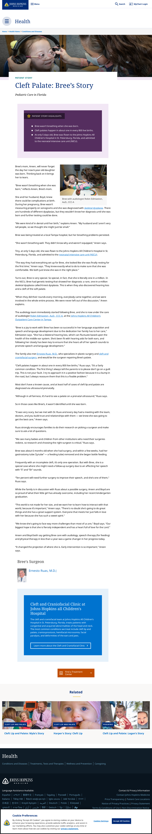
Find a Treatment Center (71, 673)
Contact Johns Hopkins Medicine (133, 794)
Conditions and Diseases (32, 31)
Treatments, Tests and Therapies (47, 763)
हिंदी (43, 807)
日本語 (5, 803)
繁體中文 (27, 794)
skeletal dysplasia (93, 208)
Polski (64, 803)
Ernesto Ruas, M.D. (47, 353)
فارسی (35, 807)
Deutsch (53, 803)
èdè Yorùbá (69, 799)
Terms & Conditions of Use (106, 807)
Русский (62, 795)
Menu (35, 5)
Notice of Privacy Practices (115, 803)
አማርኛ (17, 794)
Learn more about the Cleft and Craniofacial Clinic (59, 645)
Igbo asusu (54, 799)
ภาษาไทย (17, 807)
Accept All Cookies (121, 823)
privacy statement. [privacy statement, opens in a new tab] (70, 830)
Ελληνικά (74, 803)
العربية (43, 803)
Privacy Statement (140, 803)
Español (6, 794)
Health (23, 21)
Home (4, 31)
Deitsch (52, 807)
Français (39, 794)
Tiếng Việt (18, 799)
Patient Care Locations (138, 799)
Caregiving (100, 763)
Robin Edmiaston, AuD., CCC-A (46, 315)
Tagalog (51, 794)
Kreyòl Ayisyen (29, 803)
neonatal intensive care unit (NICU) (78, 254)
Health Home (14, 31)
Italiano (6, 799)
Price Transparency (114, 799)
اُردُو (27, 807)
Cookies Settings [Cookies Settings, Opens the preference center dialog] (101, 823)
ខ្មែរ (61, 807)
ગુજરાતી (6, 807)
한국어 (15, 803)
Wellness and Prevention (79, 763)
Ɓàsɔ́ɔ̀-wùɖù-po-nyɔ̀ (35, 799)
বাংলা (80, 799)
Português (74, 794)
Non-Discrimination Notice (135, 807)
